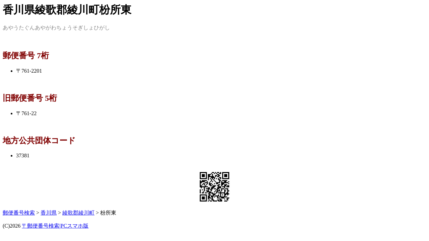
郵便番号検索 (19, 213)
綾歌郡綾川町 (78, 213)
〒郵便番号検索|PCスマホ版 (55, 226)
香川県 (49, 213)
